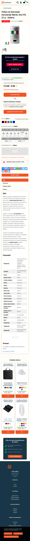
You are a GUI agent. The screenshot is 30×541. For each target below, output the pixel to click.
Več (8, 396)
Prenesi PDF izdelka (9, 351)
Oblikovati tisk (15, 69)
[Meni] (27, 2)
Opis (4, 180)
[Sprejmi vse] (8, 533)
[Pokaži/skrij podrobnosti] (11, 537)
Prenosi (5, 189)
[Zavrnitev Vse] (18, 533)
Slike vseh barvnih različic (22, 119)
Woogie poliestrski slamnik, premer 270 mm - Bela (22, 365)
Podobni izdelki (7, 186)
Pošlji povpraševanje (15, 456)
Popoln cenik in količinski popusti (11, 89)
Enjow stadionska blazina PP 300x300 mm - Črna (8, 365)
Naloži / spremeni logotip (15, 64)
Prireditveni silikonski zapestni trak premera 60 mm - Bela (21, 401)
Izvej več (20, 530)
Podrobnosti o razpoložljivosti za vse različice (13, 157)
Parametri (5, 183)
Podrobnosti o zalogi (8, 79)
